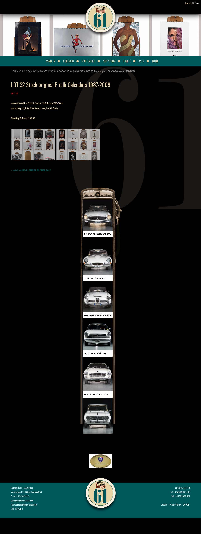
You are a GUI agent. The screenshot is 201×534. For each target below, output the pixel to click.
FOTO (155, 61)
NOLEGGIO (68, 61)
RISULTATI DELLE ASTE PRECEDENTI (40, 71)
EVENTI (126, 61)
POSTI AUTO (88, 61)
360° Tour (109, 61)
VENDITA (50, 61)
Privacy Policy (175, 504)
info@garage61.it (182, 487)
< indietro (31, 170)
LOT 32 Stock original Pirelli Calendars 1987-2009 (110, 71)
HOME (13, 71)
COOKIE (186, 504)
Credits (164, 504)
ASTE (141, 61)
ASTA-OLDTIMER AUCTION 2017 (70, 71)
